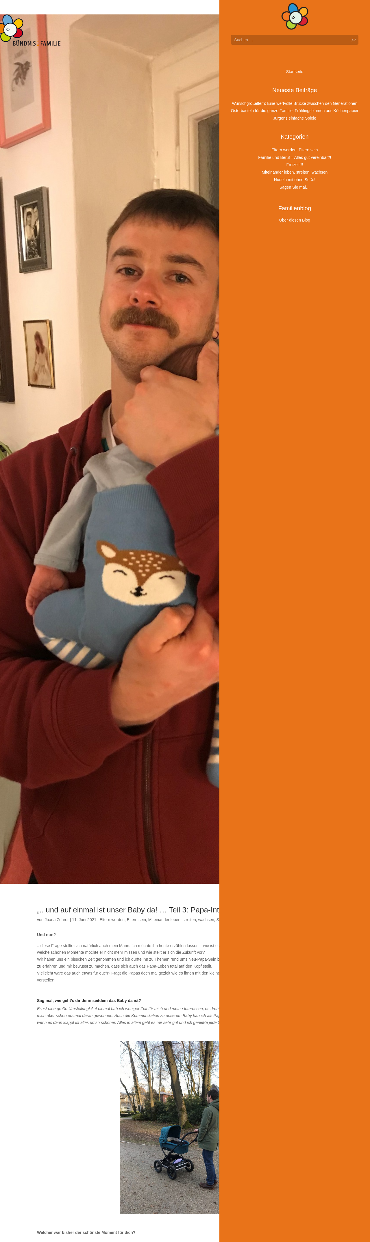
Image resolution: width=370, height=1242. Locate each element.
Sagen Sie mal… (232, 919)
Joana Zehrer (57, 919)
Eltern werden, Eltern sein (123, 919)
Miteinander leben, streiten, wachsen (181, 919)
